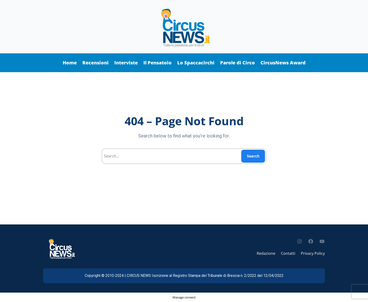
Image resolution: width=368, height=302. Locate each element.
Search (253, 156)
